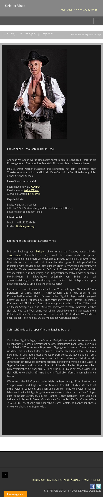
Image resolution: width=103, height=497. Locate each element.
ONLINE (96, 479)
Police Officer (31, 190)
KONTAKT (66, 9)
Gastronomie (15, 255)
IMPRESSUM (38, 479)
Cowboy (35, 186)
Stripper (40, 251)
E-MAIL (85, 479)
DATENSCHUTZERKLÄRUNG (63, 479)
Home (74, 34)
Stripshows (34, 193)
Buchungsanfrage (25, 226)
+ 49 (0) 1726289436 (85, 9)
